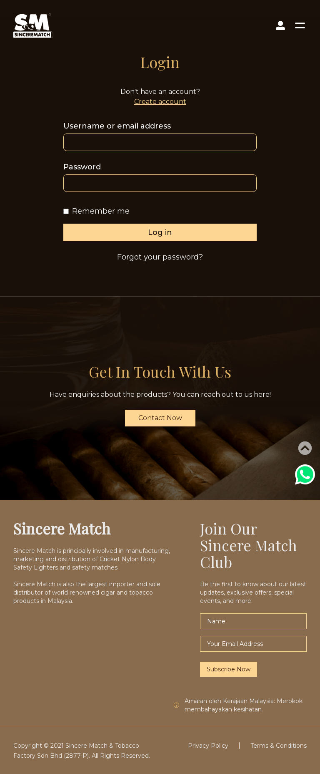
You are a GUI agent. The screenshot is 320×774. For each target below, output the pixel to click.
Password (82, 166)
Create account (160, 102)
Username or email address (117, 126)
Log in (160, 232)
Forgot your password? (160, 257)
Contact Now (160, 418)
